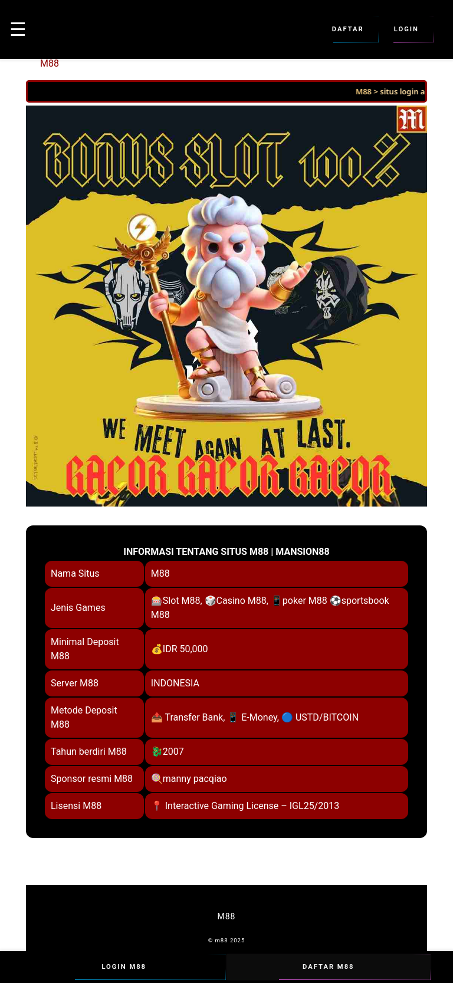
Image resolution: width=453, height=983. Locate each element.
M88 (49, 63)
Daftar (348, 29)
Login (406, 29)
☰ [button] (18, 29)
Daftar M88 (328, 967)
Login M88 (124, 967)
